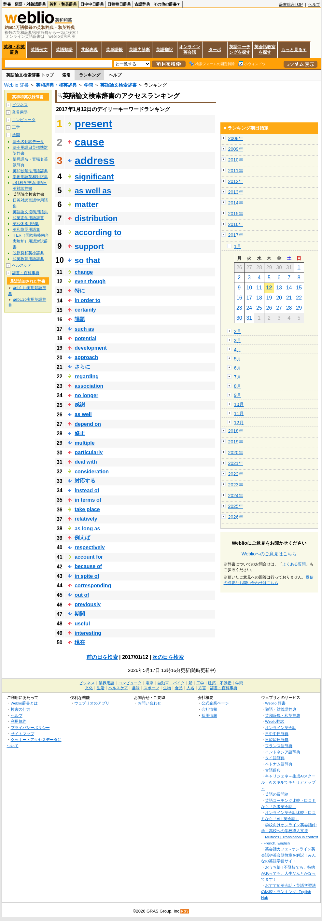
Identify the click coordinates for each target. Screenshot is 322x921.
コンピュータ (23, 120)
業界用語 (20, 112)
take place (87, 509)
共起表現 (89, 49)
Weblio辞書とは (24, 703)
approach (86, 357)
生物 (167, 688)
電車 (149, 683)
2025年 (235, 506)
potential (85, 338)
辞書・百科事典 (25, 273)
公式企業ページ (215, 703)
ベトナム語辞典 (278, 764)
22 (299, 297)
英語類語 (64, 49)
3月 (237, 340)
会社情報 (209, 709)
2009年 (235, 149)
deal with (86, 462)
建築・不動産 (219, 683)
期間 (80, 614)
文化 (89, 688)
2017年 (235, 235)
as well (83, 414)
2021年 (235, 463)
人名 (190, 688)
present (93, 124)
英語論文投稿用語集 (30, 212)
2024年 (235, 495)
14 (289, 287)
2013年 (235, 192)
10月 (239, 404)
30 (239, 318)
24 (249, 308)
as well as (93, 190)
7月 (237, 377)
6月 (237, 367)
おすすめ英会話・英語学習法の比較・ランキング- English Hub (288, 891)
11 (259, 287)
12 (269, 287)
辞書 (7, 4)
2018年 (235, 431)
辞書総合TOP (291, 4)
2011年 (235, 170)
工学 (16, 127)
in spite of (87, 576)
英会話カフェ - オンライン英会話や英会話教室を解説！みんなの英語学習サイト (288, 855)
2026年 (235, 517)
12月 (239, 422)
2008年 (235, 138)
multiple (84, 443)
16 (239, 297)
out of (82, 595)
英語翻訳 (164, 49)
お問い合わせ (149, 703)
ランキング (89, 75)
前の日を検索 (102, 657)
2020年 (235, 452)
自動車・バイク (171, 683)
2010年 (235, 159)
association (89, 386)
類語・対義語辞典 (30, 4)
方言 (202, 688)
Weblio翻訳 (274, 721)
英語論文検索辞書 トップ (30, 75)
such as (84, 329)
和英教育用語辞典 (28, 259)
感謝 (80, 405)
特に (80, 290)
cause (89, 142)
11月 (239, 413)
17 (249, 297)
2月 (237, 331)
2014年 (235, 202)
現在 (80, 642)
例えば (82, 537)
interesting (88, 633)
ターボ (214, 49)
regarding (87, 376)
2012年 (235, 181)
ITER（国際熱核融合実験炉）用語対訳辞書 (31, 241)
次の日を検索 (168, 657)
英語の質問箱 (276, 794)
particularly (89, 452)
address (95, 160)
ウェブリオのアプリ (91, 703)
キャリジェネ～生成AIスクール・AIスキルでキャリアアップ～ (288, 782)
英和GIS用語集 (26, 223)
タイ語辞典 (275, 758)
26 (269, 308)
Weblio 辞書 (16, 85)
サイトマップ (22, 734)
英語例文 (39, 49)
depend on (88, 424)
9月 (237, 395)
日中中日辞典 (92, 4)
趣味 (136, 688)
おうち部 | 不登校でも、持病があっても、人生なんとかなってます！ (288, 873)
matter (86, 204)
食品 (179, 688)
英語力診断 (139, 49)
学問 (88, 85)
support (89, 246)
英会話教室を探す (264, 49)
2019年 (235, 441)
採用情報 (209, 715)
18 (259, 297)
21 (289, 297)
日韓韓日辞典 (119, 4)
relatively (86, 519)
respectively (90, 547)
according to (98, 232)
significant (94, 176)
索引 (66, 75)
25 (259, 308)
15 (299, 287)
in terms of (88, 500)
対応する (85, 480)
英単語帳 (114, 49)
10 (249, 287)
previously (88, 604)
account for (89, 557)
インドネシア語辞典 (282, 752)
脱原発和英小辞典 (28, 253)
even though (90, 281)
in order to (87, 300)
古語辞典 (142, 4)
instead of (87, 490)
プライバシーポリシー (30, 727)
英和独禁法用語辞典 (30, 171)
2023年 (235, 484)
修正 (80, 433)
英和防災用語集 (26, 229)
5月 (237, 358)
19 (269, 297)
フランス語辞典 (278, 746)
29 (299, 308)
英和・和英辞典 (63, 4)
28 (289, 308)
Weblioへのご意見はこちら (269, 553)
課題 (80, 319)
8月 (237, 386)
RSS (185, 911)
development (91, 348)
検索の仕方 (20, 709)
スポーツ (151, 688)
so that (87, 260)
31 (249, 318)
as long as (87, 528)
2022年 (235, 474)
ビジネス (20, 105)
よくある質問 (294, 564)
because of (88, 566)
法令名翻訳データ (28, 141)
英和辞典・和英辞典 (56, 85)
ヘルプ (314, 4)
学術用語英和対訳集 (30, 176)
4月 (237, 349)
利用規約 (18, 721)
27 (279, 308)
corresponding (93, 585)
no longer (86, 395)
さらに (82, 367)
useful (82, 623)
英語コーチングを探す (239, 49)
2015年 (235, 213)
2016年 (235, 224)
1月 (237, 246)
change (84, 272)
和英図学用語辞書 (28, 218)
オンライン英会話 (189, 49)
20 (279, 297)
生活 (101, 688)
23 (239, 308)
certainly (85, 310)
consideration (92, 471)
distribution (96, 218)
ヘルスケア (22, 265)
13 (279, 287)
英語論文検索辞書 (118, 85)
